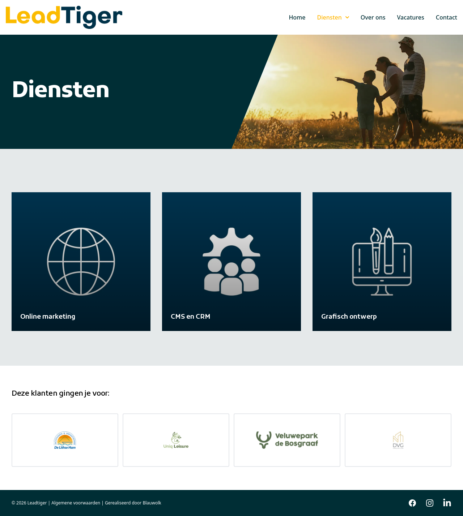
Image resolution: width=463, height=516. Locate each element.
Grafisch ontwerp (349, 317)
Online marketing (47, 317)
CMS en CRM (191, 317)
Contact (446, 17)
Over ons (373, 17)
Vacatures (410, 17)
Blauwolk (152, 503)
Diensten (333, 17)
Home (297, 17)
